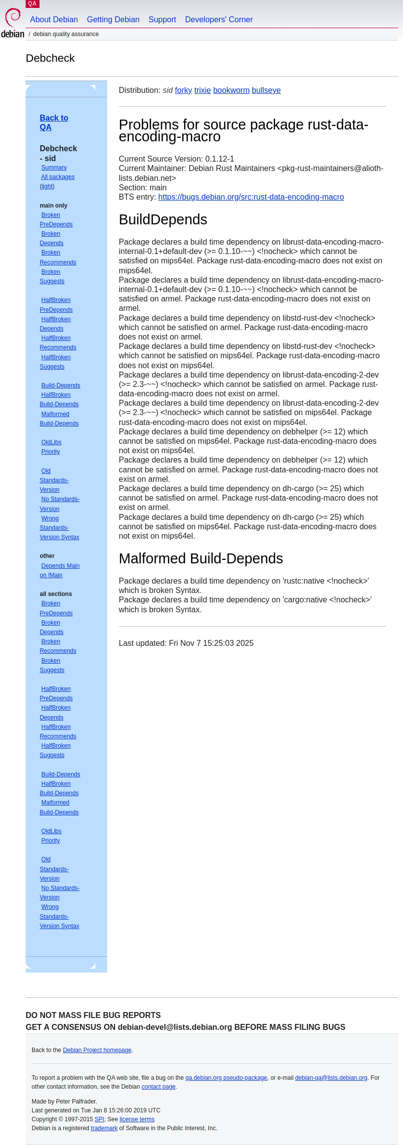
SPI (99, 1119)
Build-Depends (61, 385)
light (46, 186)
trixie (202, 90)
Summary (54, 167)
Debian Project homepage (97, 1050)
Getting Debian (113, 19)
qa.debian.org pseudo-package (226, 1077)
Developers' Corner (219, 19)
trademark (104, 1128)
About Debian (54, 19)
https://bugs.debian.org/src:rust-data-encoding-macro (251, 197)
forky (183, 90)
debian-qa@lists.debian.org (331, 1077)
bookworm (231, 90)
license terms (137, 1119)
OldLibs (51, 442)
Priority (50, 451)
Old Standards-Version (54, 480)
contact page (159, 1086)
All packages (58, 176)
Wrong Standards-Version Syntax (59, 528)
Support (162, 19)
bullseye (266, 90)
